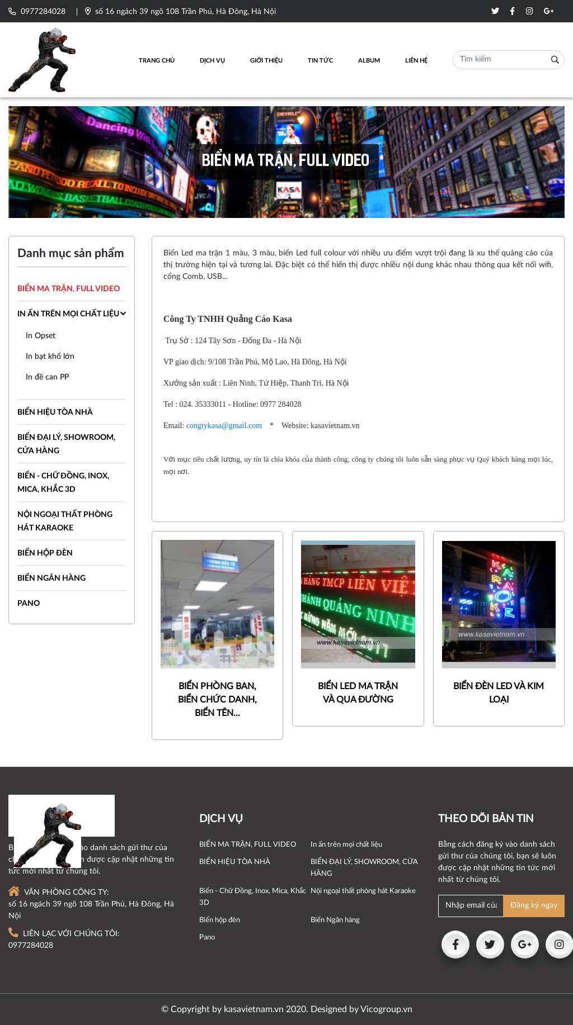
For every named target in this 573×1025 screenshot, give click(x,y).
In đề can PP (47, 377)
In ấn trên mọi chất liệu (68, 314)
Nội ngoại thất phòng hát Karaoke (363, 891)
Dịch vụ (212, 61)
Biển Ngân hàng (51, 578)
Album (369, 61)
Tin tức (320, 61)
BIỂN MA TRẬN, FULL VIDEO (68, 289)
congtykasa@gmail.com (224, 425)
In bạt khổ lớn (50, 356)
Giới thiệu (266, 61)
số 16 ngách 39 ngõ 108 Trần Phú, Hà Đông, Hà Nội (180, 12)
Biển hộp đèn (45, 553)
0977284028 (36, 12)
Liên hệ (416, 61)
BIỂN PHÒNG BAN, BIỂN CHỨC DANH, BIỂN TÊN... (217, 700)
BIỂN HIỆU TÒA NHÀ (55, 412)
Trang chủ (157, 61)
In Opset (40, 336)
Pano (28, 604)
